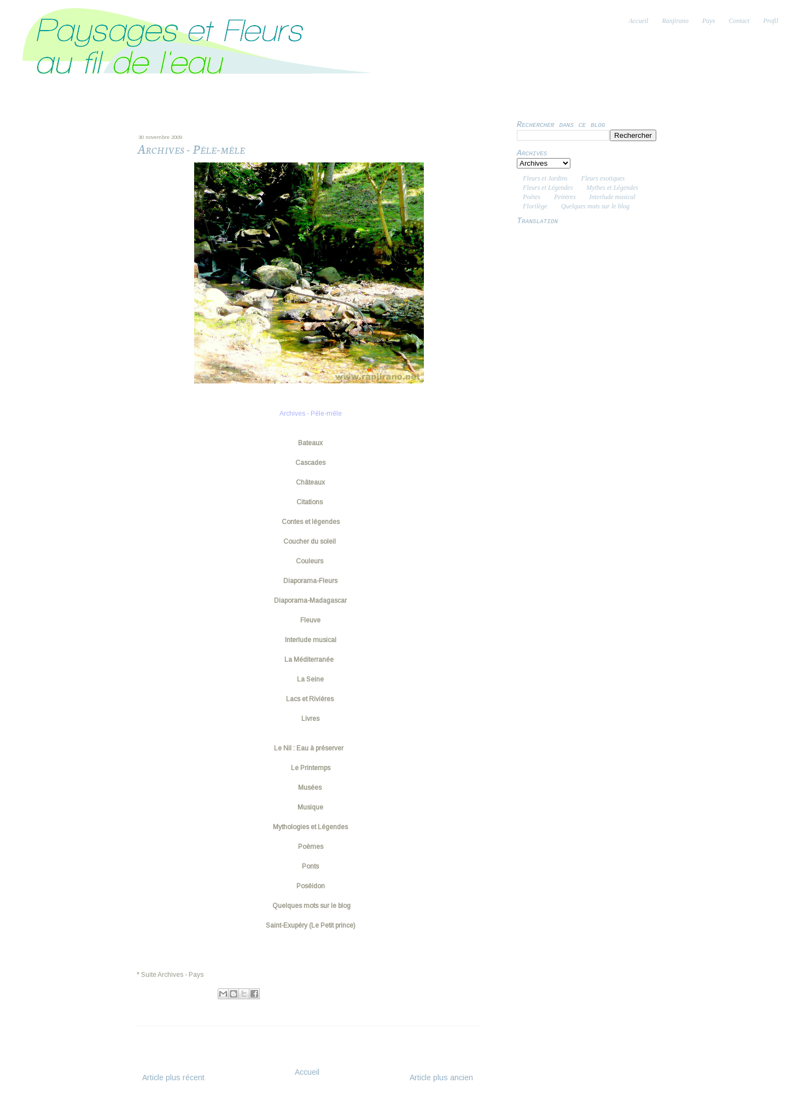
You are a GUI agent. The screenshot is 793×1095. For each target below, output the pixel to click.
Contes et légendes (311, 522)
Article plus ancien (441, 1077)
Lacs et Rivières (310, 699)
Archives (181, 1005)
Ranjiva (183, 992)
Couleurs (310, 561)
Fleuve (310, 620)
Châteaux (310, 482)
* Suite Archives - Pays (170, 974)
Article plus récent (173, 1077)
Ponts (310, 866)
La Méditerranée (310, 659)
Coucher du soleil (309, 541)
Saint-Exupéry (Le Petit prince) (310, 925)
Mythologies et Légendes (310, 827)
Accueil (307, 1072)
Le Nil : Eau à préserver (310, 748)
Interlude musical (310, 640)
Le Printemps (310, 768)
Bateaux (310, 443)
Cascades (310, 463)
